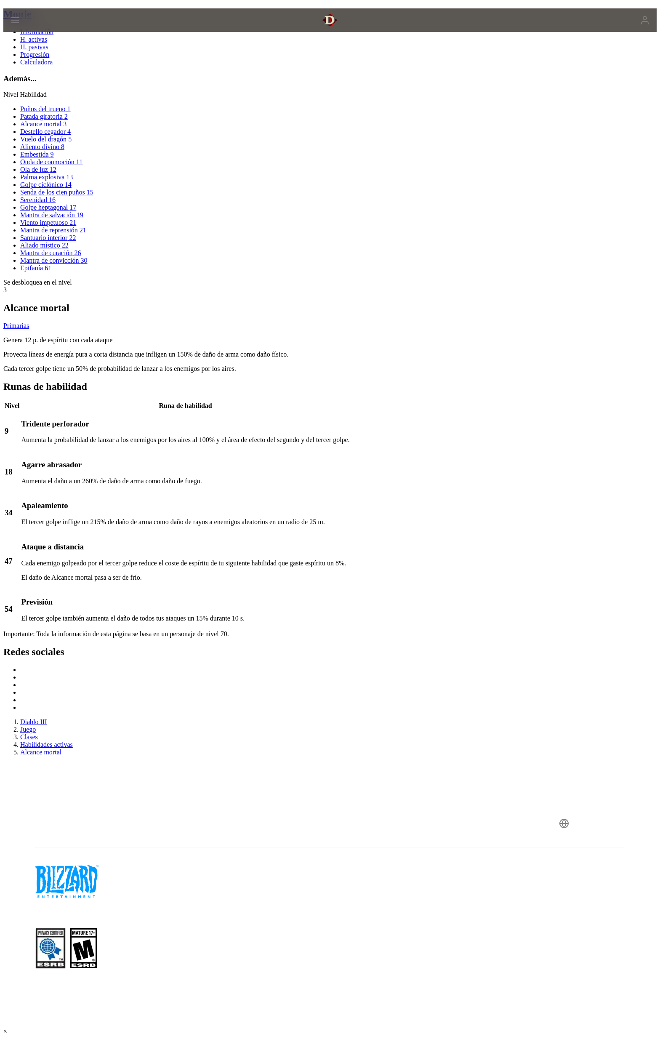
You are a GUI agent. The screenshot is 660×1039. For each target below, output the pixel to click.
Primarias (16, 325)
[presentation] (41, 30)
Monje (17, 13)
